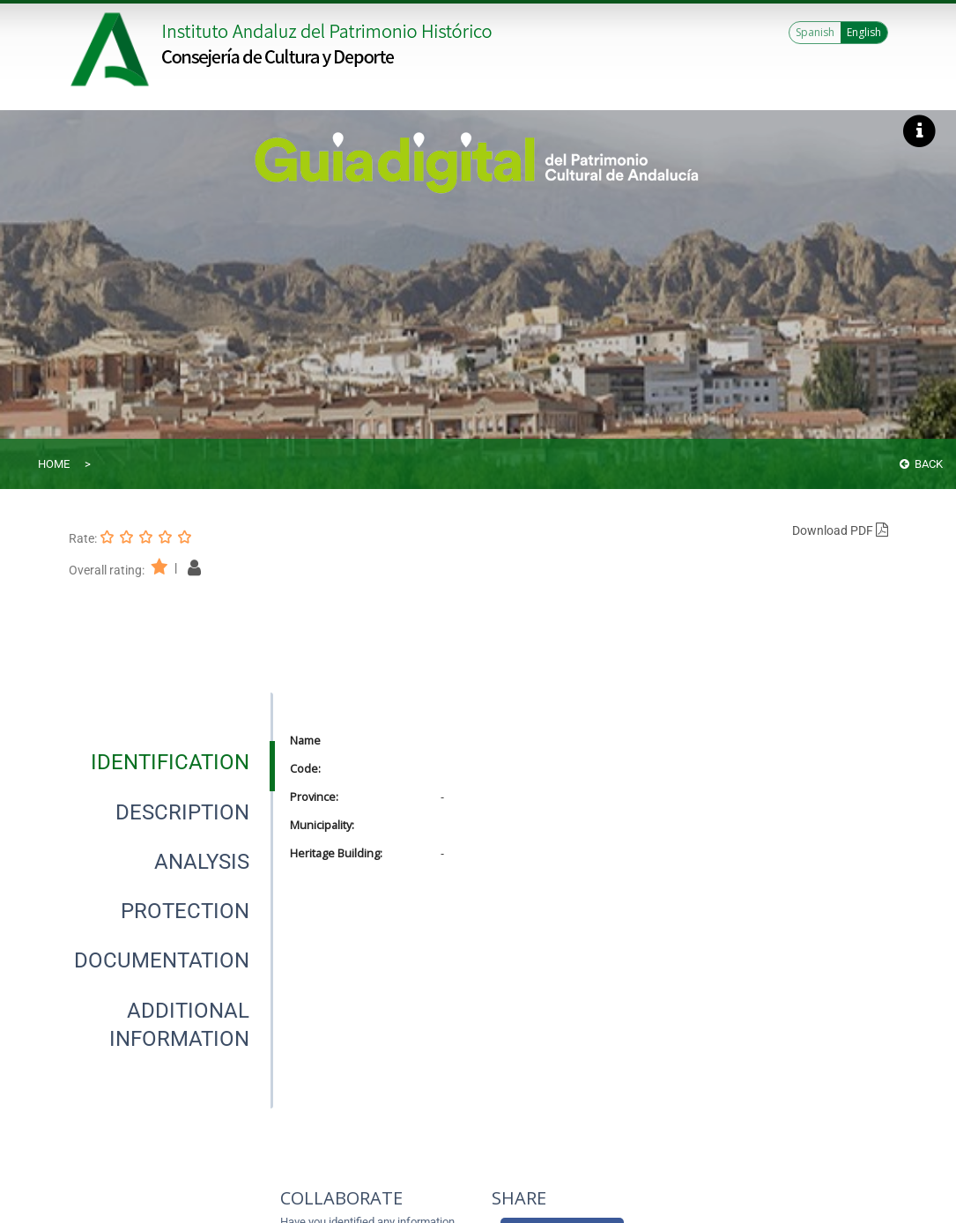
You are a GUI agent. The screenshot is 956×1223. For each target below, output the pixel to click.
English (864, 32)
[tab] (170, 762)
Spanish (815, 32)
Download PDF (840, 530)
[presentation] (170, 762)
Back (921, 464)
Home (54, 464)
